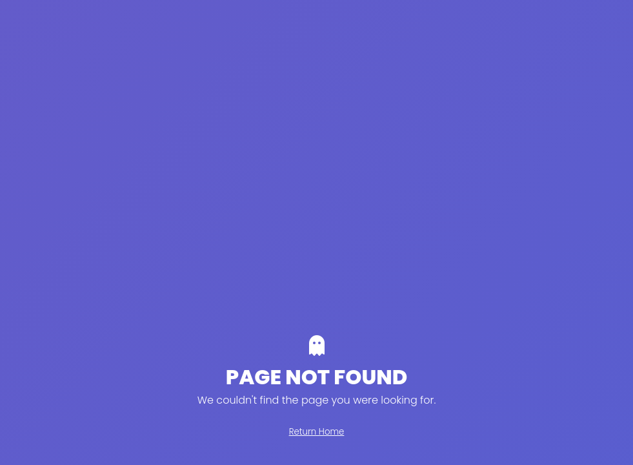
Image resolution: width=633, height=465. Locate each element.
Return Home (317, 432)
